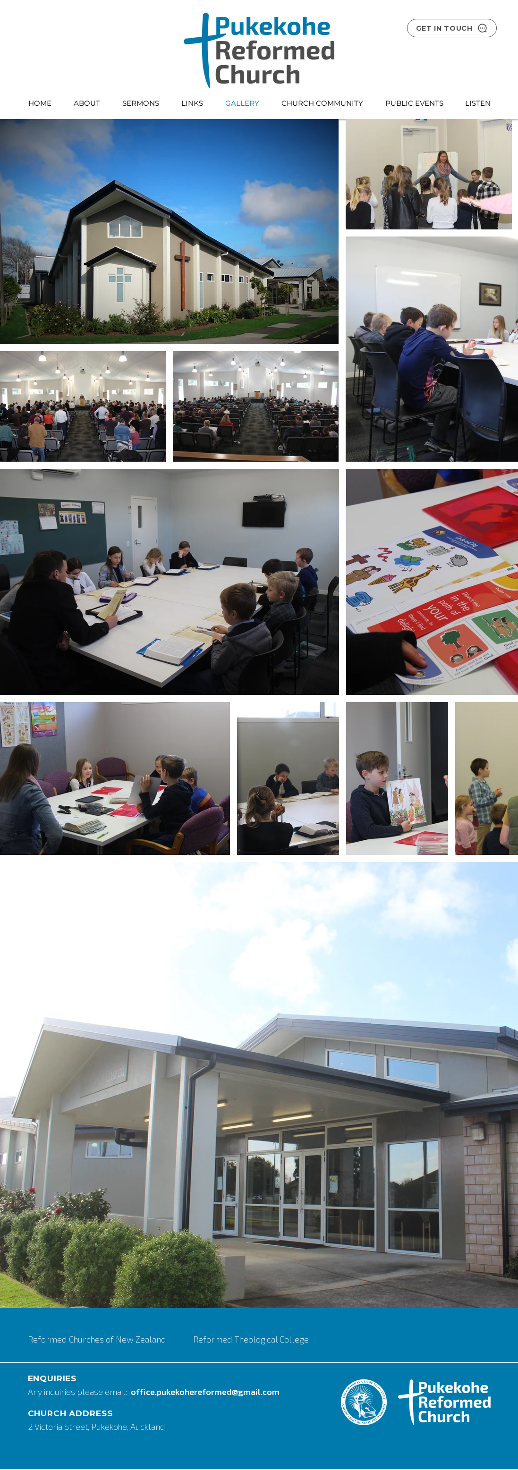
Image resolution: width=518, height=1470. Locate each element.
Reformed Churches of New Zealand (98, 1339)
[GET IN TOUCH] (452, 28)
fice (147, 1391)
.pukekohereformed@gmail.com (217, 1391)
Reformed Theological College (251, 1339)
